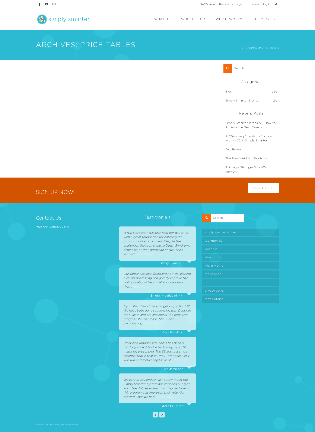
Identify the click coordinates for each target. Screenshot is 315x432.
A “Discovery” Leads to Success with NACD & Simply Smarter (249, 138)
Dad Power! (233, 149)
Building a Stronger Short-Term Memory (247, 169)
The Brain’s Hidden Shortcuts (246, 158)
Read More (145, 254)
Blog (228, 91)
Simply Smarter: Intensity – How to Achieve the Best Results (250, 125)
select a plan (263, 188)
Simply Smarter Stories (242, 100)
